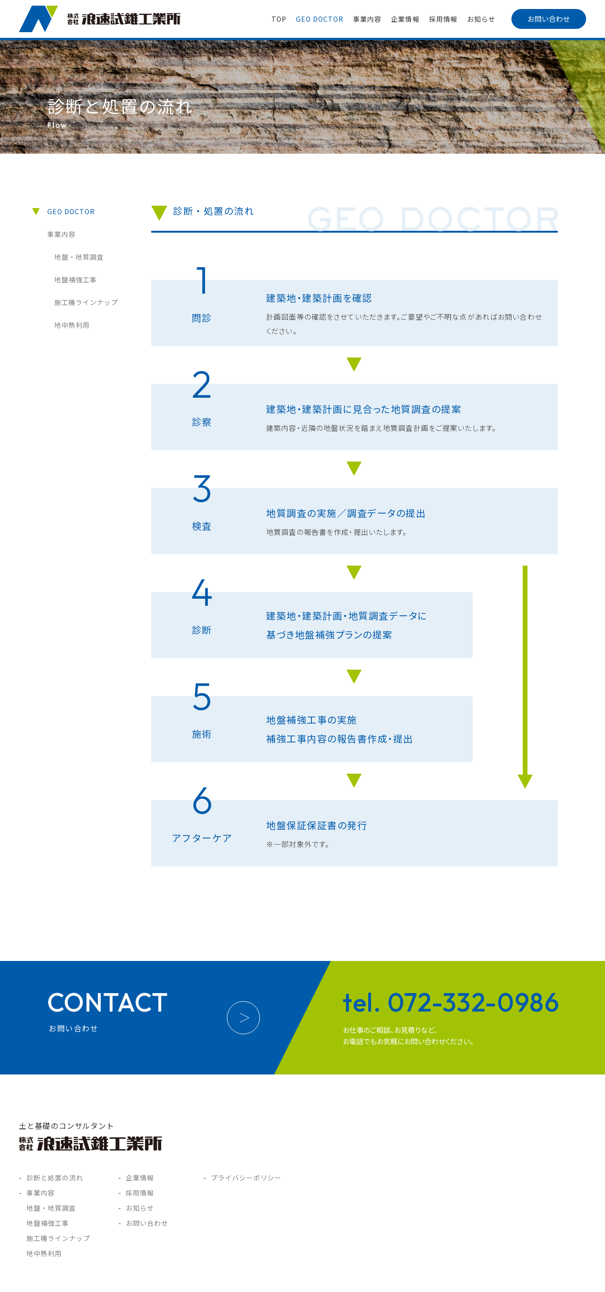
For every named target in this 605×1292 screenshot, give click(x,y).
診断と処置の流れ (54, 1177)
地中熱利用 (72, 325)
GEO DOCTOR (320, 19)
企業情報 (405, 19)
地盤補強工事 (75, 279)
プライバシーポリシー (246, 1177)
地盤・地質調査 (79, 257)
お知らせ (481, 19)
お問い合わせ (548, 19)
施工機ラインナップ (86, 302)
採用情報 (443, 19)
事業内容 (367, 19)
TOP (278, 19)
